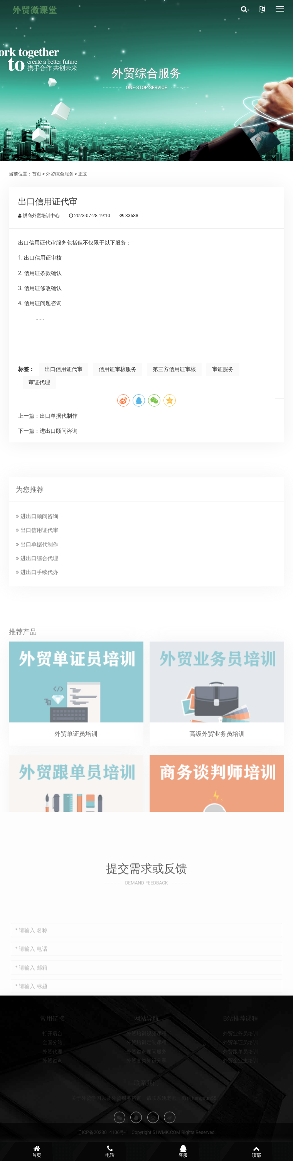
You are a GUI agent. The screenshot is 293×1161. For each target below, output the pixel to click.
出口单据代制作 (58, 416)
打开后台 (52, 1058)
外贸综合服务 (60, 174)
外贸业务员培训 (240, 1058)
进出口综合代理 (37, 609)
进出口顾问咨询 (58, 431)
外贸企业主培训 (240, 1085)
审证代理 (39, 382)
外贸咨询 (52, 1085)
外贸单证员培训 (240, 1067)
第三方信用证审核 (174, 369)
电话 (109, 1151)
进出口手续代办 (37, 624)
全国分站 (52, 1067)
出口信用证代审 (64, 369)
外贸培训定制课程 (146, 1067)
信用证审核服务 (117, 369)
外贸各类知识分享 (146, 1085)
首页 (36, 174)
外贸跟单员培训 (240, 1076)
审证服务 (223, 369)
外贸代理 (52, 1076)
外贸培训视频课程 (146, 1058)
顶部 (256, 1151)
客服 (183, 1151)
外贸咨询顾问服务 (146, 1076)
